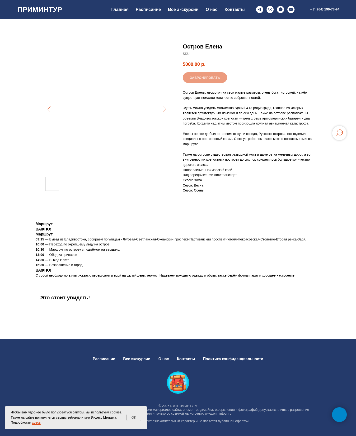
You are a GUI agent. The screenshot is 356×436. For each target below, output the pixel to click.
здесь (36, 422)
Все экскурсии (183, 9)
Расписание (148, 9)
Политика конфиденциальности (233, 359)
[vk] (270, 9)
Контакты (235, 9)
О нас (211, 9)
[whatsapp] (280, 9)
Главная (120, 9)
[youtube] (291, 9)
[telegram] (259, 9)
